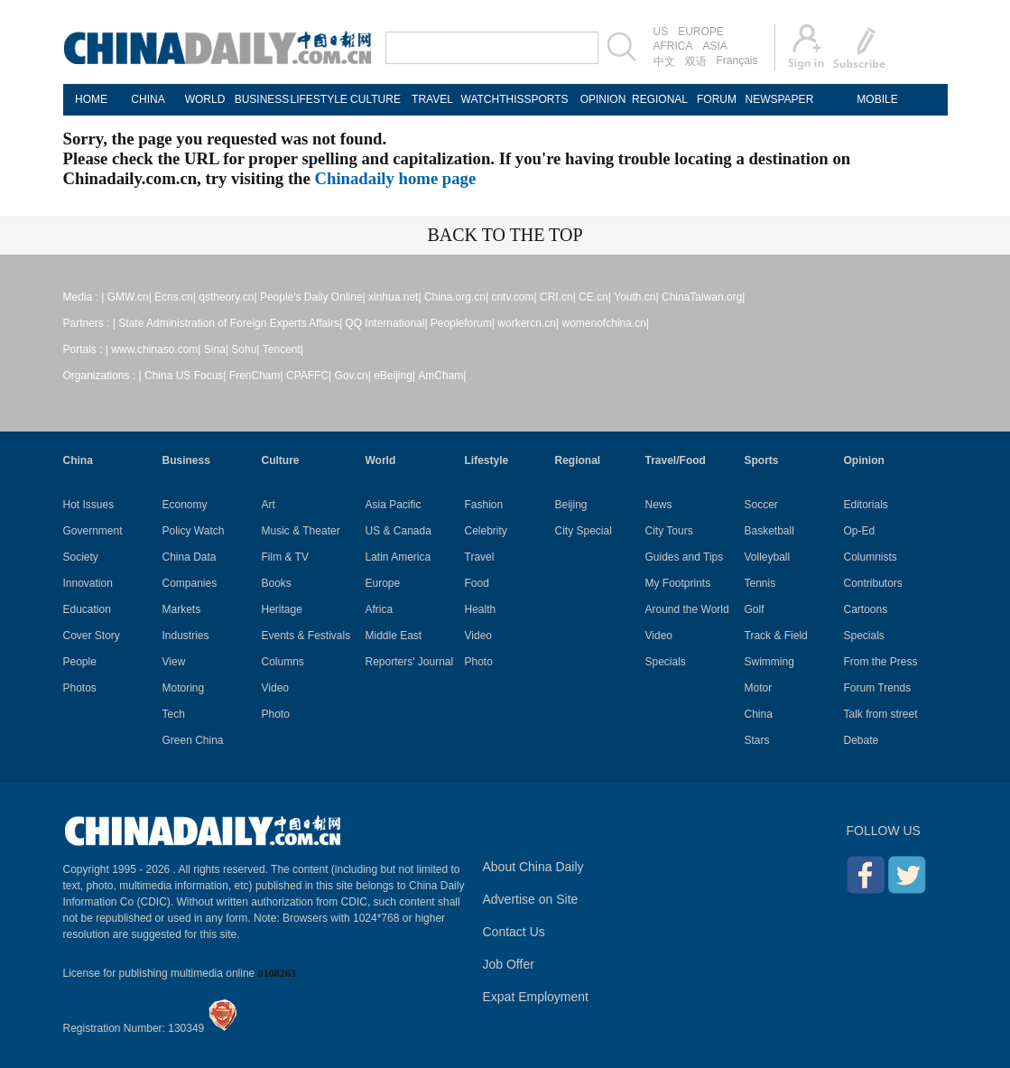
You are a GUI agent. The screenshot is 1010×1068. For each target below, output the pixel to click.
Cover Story (91, 635)
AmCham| (442, 375)
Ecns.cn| (175, 297)
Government (93, 531)
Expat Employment (536, 996)
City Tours (669, 531)
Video (275, 688)
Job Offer (508, 964)
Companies (190, 583)
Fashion (484, 504)
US (661, 31)
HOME (91, 99)
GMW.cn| (129, 297)
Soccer (761, 504)
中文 (664, 61)
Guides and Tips (684, 557)
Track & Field (776, 635)
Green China (193, 740)
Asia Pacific (394, 504)
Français (737, 60)
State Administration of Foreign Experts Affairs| (230, 323)
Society (80, 557)
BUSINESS (262, 99)
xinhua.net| (395, 297)
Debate (861, 740)
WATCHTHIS (489, 99)
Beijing (571, 504)
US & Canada (398, 531)
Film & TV (285, 557)
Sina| (216, 349)
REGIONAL (660, 99)
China (78, 460)
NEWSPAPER (774, 99)
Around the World (687, 609)
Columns (283, 661)
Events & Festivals (306, 635)
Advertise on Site (531, 899)
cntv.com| (513, 297)
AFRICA (673, 46)
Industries (185, 635)
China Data (189, 557)
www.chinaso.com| (155, 349)
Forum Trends (878, 688)
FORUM (717, 99)
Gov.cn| (353, 375)
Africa (380, 609)
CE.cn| (595, 297)
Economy (185, 504)
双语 (696, 61)
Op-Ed (860, 531)
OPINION (603, 99)
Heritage (282, 609)
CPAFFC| (308, 375)
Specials (665, 661)
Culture (281, 460)
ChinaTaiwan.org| (704, 297)
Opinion (864, 460)
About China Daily (533, 866)
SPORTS (546, 99)
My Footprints (678, 583)
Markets (181, 609)
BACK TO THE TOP (504, 235)
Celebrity (486, 531)
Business (186, 460)
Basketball (769, 531)
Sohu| (245, 349)
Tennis (760, 583)
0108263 (277, 973)
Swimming (769, 661)
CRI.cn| (558, 297)
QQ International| (386, 323)
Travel (480, 557)
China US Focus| (185, 375)
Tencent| (283, 349)
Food (477, 583)
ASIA (715, 46)
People (80, 661)
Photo (276, 714)
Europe (383, 583)
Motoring (183, 688)
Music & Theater (301, 531)
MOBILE (877, 99)
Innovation (88, 583)
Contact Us (514, 931)
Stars (757, 740)
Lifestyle (487, 460)
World (381, 460)
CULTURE (375, 99)
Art (268, 504)
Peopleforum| (463, 323)
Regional (578, 460)
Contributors (873, 583)
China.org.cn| (456, 297)
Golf (754, 609)
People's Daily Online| (313, 297)
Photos (80, 688)
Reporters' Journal (410, 661)
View (174, 661)
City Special (583, 531)
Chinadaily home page (396, 178)
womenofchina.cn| (606, 323)
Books (277, 583)
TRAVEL (432, 99)
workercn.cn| (528, 323)
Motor (759, 688)
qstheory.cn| (227, 297)
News (658, 504)
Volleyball (768, 557)
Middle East (394, 635)
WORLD (205, 99)
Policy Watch (193, 531)
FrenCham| (256, 375)
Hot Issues (89, 504)
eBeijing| (394, 375)
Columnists (870, 557)
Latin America (398, 557)
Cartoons (866, 609)
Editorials (866, 504)
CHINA (147, 99)
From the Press (881, 661)
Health (480, 609)
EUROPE (701, 31)
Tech (173, 714)
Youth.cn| (636, 297)
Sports (762, 460)
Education (87, 609)
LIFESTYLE (319, 99)
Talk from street (881, 714)
